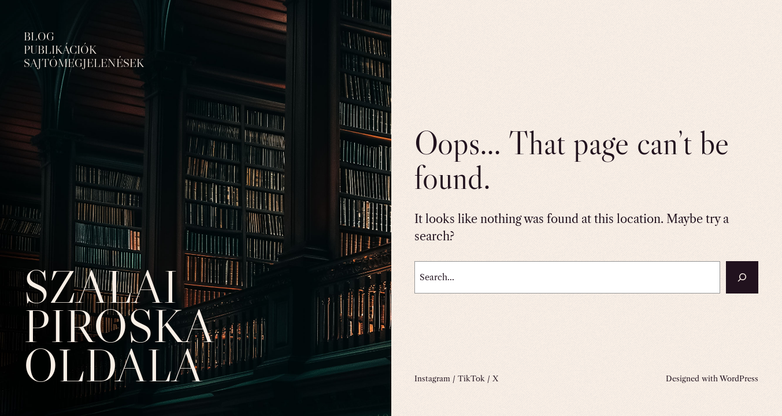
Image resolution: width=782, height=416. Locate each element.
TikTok (471, 378)
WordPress (739, 378)
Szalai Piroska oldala (118, 325)
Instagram (432, 378)
